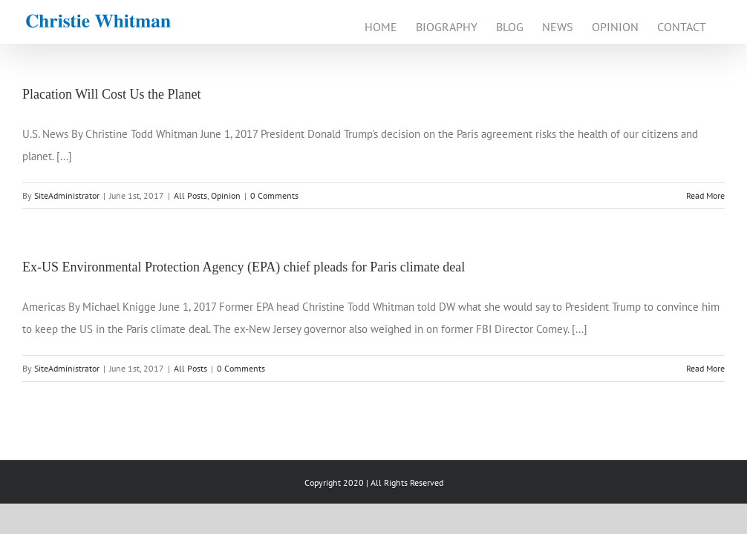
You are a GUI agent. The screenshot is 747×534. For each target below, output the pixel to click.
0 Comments (274, 195)
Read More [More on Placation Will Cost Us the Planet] (705, 195)
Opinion (226, 195)
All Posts (190, 195)
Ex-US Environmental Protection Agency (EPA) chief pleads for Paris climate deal (243, 267)
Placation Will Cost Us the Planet (111, 94)
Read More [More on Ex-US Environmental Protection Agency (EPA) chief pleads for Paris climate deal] (705, 368)
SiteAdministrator (67, 195)
